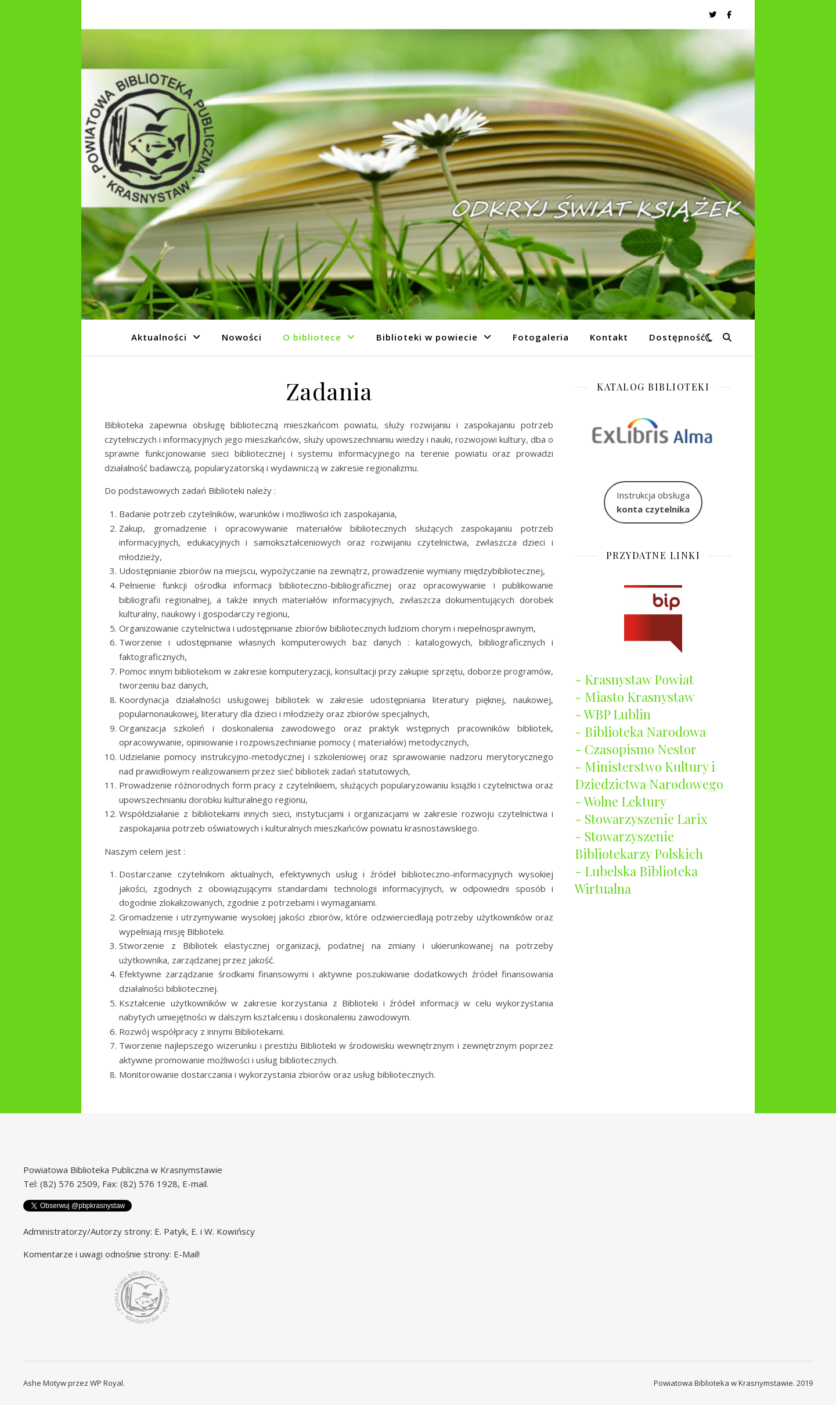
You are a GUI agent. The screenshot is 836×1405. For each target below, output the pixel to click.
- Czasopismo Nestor (636, 749)
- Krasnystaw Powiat (634, 679)
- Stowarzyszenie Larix (641, 818)
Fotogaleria (541, 337)
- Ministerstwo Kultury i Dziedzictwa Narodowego (649, 775)
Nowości (242, 337)
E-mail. (195, 1183)
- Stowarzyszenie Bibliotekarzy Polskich (639, 844)
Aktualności (159, 337)
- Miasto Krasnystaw (634, 696)
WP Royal (106, 1383)
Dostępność (677, 337)
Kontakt (609, 337)
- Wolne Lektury (620, 801)
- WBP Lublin (613, 714)
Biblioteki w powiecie (427, 337)
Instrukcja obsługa (653, 502)
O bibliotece (312, 337)
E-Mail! (187, 1254)
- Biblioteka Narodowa (640, 731)
